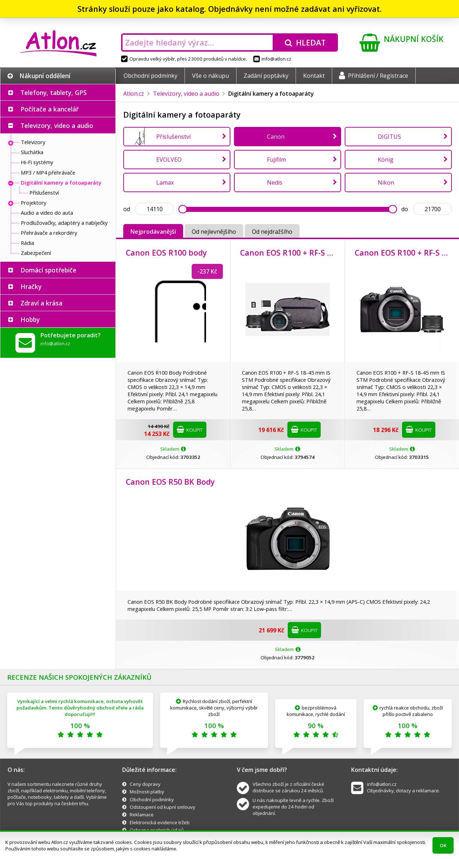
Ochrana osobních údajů (157, 830)
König (385, 159)
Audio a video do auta (47, 212)
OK (443, 845)
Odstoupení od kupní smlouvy (162, 807)
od (126, 209)
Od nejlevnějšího (214, 232)
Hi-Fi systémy (37, 162)
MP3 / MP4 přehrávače (48, 172)
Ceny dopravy (145, 784)
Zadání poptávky (266, 76)
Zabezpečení (36, 252)
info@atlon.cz (272, 59)
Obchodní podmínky (150, 76)
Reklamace (142, 814)
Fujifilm (276, 159)
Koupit (190, 429)
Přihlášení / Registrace (373, 76)
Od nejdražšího (272, 232)
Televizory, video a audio (56, 125)
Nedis (274, 182)
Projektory (33, 202)
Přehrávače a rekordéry (49, 232)
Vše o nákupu (210, 76)
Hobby (30, 319)
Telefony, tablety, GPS (53, 92)
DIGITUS (389, 137)
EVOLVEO (169, 159)
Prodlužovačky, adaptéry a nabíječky (64, 222)
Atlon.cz (133, 94)
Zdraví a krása (41, 303)
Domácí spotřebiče (48, 270)
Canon (276, 137)
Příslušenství (44, 192)
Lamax (165, 182)
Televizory (33, 142)
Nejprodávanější (153, 232)
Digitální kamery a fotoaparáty (61, 182)
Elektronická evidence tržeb (160, 822)
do (404, 209)
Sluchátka (32, 152)
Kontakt (314, 76)
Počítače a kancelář (49, 109)
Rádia (27, 242)
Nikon (386, 182)
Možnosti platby (147, 791)
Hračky (31, 286)
